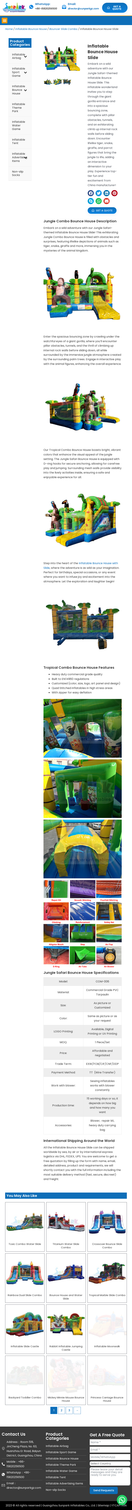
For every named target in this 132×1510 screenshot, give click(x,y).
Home (9, 29)
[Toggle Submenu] (25, 56)
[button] (4, 20)
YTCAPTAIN (118, 1505)
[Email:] (64, 7)
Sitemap (104, 1505)
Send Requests (103, 1490)
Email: (72, 4)
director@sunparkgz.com (83, 8)
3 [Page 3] (69, 1410)
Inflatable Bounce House (31, 29)
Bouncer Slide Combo (63, 29)
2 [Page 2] (61, 1410)
